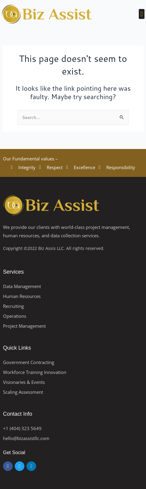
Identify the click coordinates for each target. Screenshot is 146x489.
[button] (141, 14)
